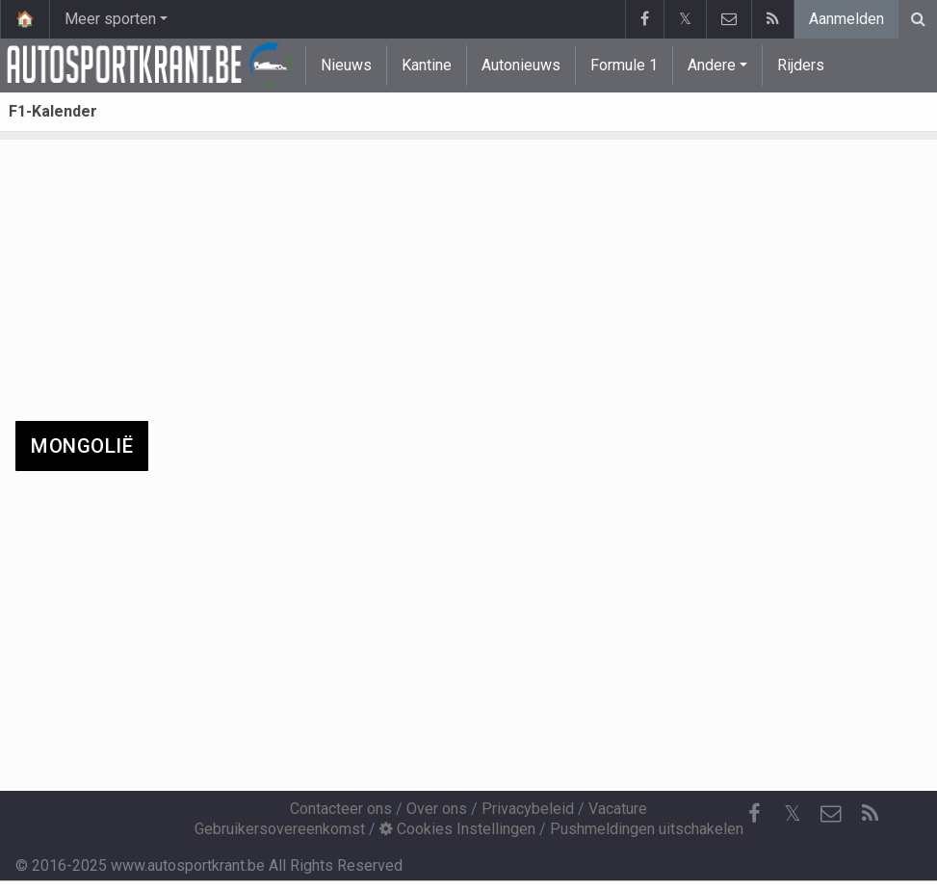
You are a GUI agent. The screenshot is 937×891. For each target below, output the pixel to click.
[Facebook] (754, 814)
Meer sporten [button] (110, 19)
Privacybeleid (528, 808)
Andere (712, 65)
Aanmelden (846, 19)
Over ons (436, 808)
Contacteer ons (341, 808)
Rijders (800, 65)
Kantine (427, 65)
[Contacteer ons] (831, 814)
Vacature (617, 808)
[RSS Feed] (869, 814)
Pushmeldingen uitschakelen (646, 829)
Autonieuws (521, 65)
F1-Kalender (53, 111)
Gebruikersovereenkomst (280, 829)
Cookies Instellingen (457, 829)
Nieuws (346, 65)
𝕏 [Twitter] (792, 813)
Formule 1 (624, 65)
